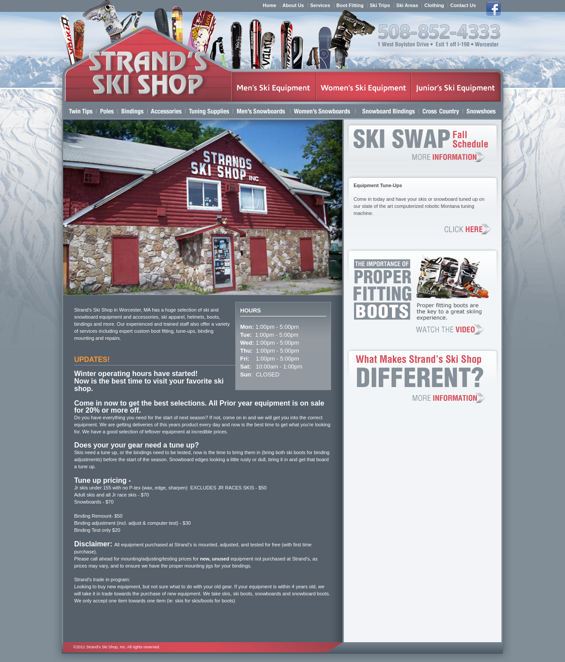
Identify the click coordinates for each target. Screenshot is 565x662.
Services (320, 5)
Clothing (434, 5)
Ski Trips (380, 5)
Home (269, 5)
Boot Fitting (350, 5)
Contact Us (463, 5)
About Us (293, 5)
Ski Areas (407, 5)
